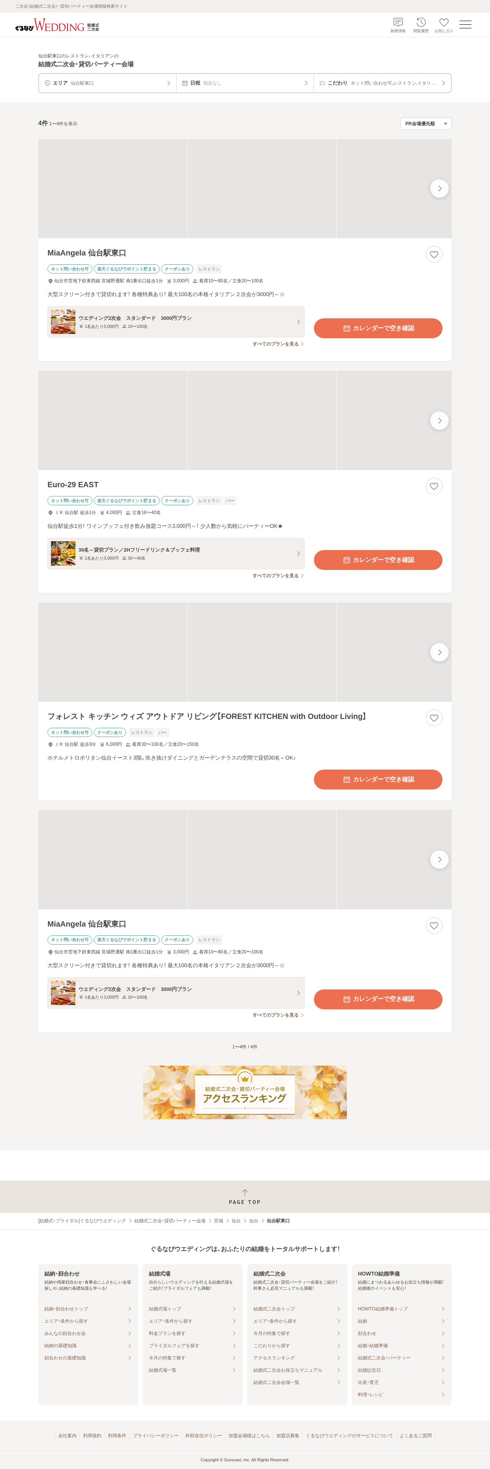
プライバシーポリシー (156, 1435)
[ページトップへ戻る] (245, 1197)
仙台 (236, 1220)
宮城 (218, 1220)
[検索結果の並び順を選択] (426, 124)
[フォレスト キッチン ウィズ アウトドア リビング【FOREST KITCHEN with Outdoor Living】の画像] (245, 652)
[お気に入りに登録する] (434, 254)
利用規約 (92, 1435)
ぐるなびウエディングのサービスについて (349, 1435)
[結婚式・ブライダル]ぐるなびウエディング (82, 1220)
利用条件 (117, 1435)
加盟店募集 (287, 1435)
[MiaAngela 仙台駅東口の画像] (245, 188)
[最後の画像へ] (439, 188)
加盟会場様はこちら (249, 1435)
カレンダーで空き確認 (378, 328)
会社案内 (67, 1435)
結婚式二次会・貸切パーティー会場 (170, 1220)
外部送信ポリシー (203, 1435)
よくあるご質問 (416, 1435)
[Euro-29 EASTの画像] (245, 420)
